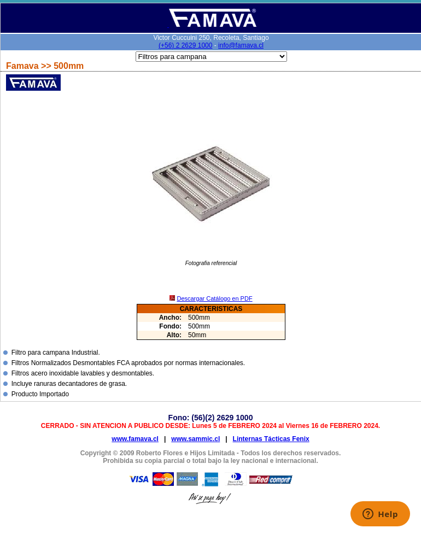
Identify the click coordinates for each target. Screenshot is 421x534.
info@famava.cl (241, 45)
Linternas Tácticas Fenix (271, 439)
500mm (69, 66)
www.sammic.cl (195, 439)
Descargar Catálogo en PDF (214, 298)
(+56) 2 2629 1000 (185, 45)
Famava (23, 66)
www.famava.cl (135, 439)
